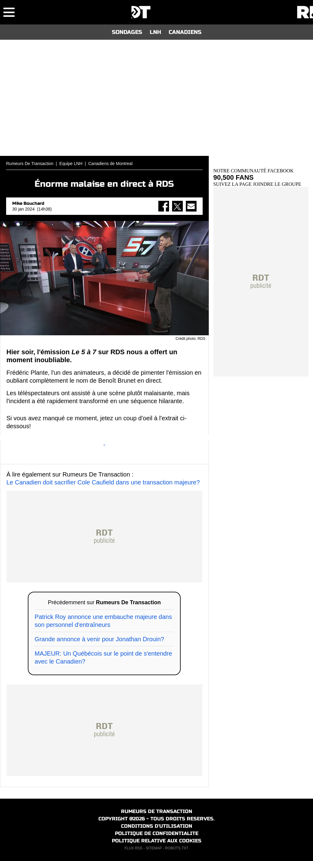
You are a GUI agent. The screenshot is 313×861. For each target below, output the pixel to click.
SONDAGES (127, 32)
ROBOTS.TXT (177, 848)
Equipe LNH (71, 163)
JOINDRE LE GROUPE (277, 184)
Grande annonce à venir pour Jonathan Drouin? (99, 639)
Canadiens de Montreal (110, 163)
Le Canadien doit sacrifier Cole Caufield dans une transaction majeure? (103, 482)
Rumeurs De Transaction (29, 163)
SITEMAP (154, 848)
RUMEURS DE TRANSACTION (156, 811)
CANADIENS (185, 32)
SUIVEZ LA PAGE (233, 184)
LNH (155, 32)
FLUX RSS (133, 848)
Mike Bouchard (28, 203)
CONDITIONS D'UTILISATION (156, 826)
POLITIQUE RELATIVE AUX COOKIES (156, 841)
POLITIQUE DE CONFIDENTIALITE (156, 833)
